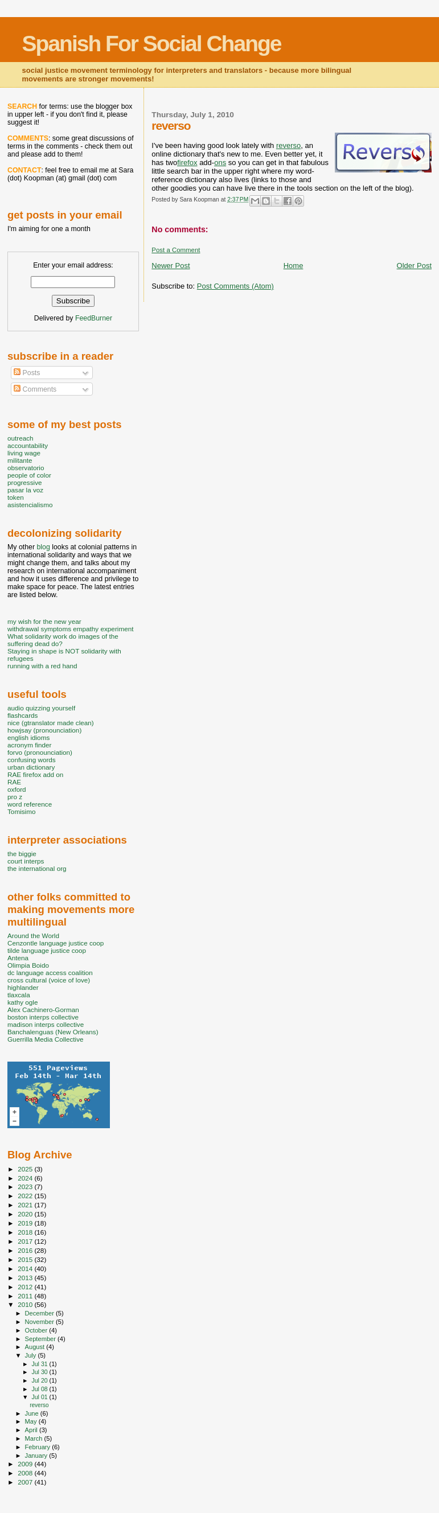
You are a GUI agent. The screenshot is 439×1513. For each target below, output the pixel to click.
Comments (35, 389)
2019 (26, 1223)
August (36, 1346)
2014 (26, 1268)
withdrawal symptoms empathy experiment (70, 628)
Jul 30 (40, 1371)
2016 (26, 1250)
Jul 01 (40, 1396)
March (34, 1438)
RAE (14, 782)
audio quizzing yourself (41, 708)
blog (43, 547)
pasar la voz (25, 490)
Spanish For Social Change (151, 43)
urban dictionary (31, 767)
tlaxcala (18, 994)
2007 (26, 1482)
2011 (26, 1296)
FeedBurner (93, 318)
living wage (23, 453)
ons (220, 162)
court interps (25, 861)
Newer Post (170, 265)
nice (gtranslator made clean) (50, 722)
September (41, 1338)
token (15, 497)
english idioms (28, 737)
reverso (288, 145)
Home (293, 265)
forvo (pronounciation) (39, 752)
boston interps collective (43, 1017)
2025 (26, 1169)
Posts (27, 373)
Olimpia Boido (28, 965)
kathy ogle (22, 1002)
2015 (26, 1259)
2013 (26, 1277)
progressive (24, 482)
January (37, 1455)
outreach (20, 438)
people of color (29, 475)
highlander (23, 987)
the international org (37, 868)
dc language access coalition (50, 972)
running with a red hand (42, 665)
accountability (27, 445)
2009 (26, 1463)
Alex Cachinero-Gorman (43, 1009)
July (31, 1355)
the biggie (21, 853)
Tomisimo (21, 811)
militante (19, 460)
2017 (26, 1241)
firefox (187, 162)
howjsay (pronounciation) (44, 730)
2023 (26, 1186)
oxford (16, 789)
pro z (14, 796)
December (40, 1313)
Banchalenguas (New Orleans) (53, 1031)
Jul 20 (40, 1380)
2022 (26, 1195)
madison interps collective (45, 1024)
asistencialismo (29, 504)
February (38, 1447)
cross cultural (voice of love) (48, 980)
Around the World (33, 935)
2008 (26, 1473)
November (40, 1321)
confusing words (31, 759)
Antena (17, 957)
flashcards (22, 715)
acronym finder (29, 745)
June (32, 1413)
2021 (26, 1204)
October (37, 1330)
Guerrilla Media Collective (45, 1039)
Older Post (414, 265)
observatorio (25, 467)
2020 (26, 1214)
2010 (26, 1304)
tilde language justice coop (46, 950)
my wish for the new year (44, 621)
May (32, 1421)
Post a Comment (175, 249)
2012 (26, 1286)
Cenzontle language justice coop (55, 943)
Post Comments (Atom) (235, 286)
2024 (26, 1178)
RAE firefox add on (35, 774)
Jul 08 (40, 1388)
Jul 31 (40, 1363)
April (32, 1429)
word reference (29, 804)
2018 (26, 1232)
